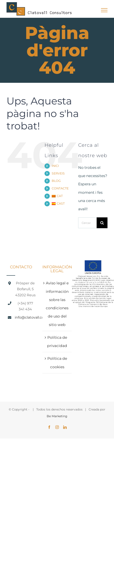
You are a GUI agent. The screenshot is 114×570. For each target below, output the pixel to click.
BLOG (56, 181)
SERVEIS (58, 173)
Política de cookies (57, 362)
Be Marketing (57, 416)
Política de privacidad (57, 341)
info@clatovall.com (25, 317)
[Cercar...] (87, 222)
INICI (55, 166)
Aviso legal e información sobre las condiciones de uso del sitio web (57, 304)
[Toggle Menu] (104, 10)
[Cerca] (102, 222)
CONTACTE (60, 188)
